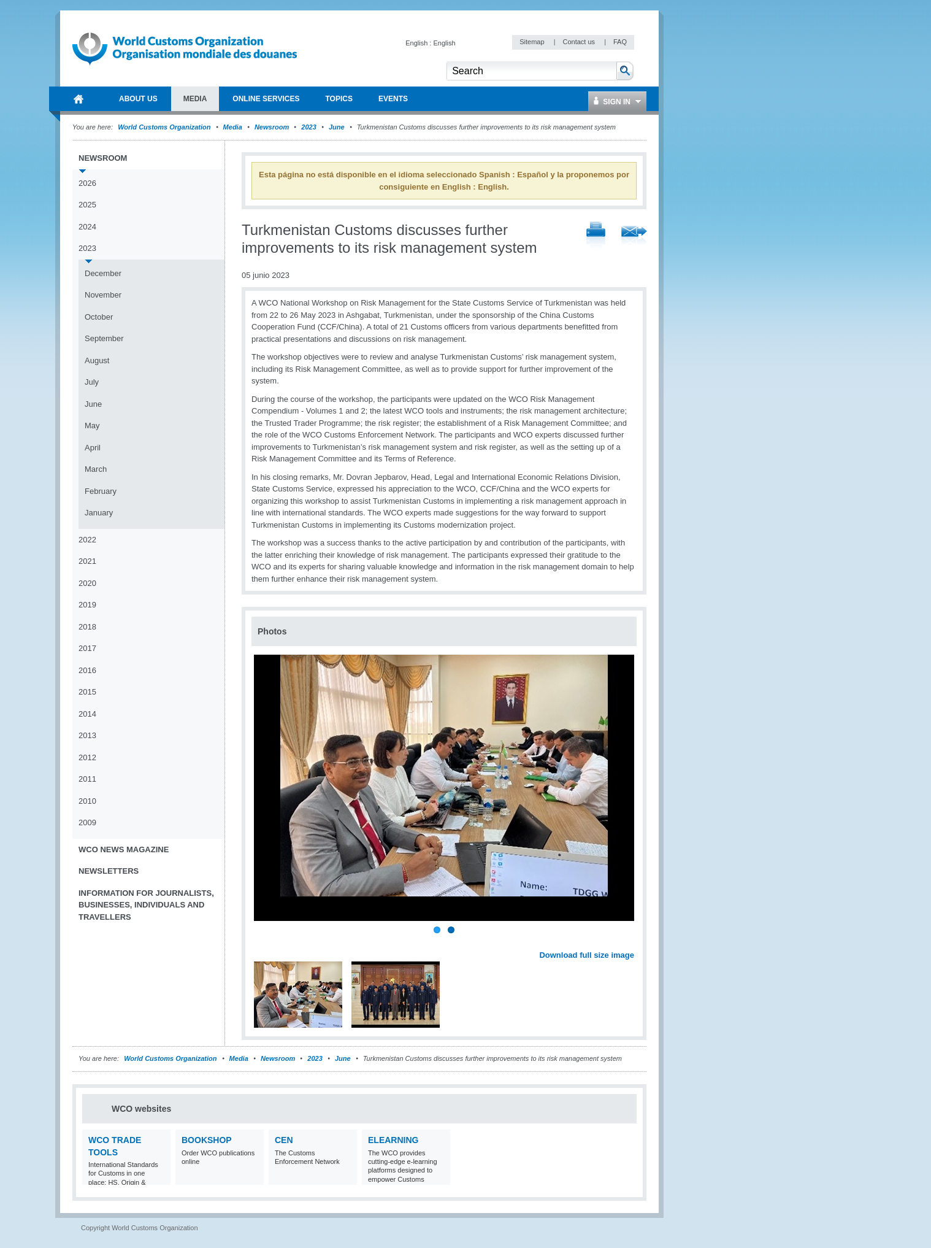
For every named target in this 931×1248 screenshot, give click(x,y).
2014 (87, 713)
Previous (264, 941)
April (93, 447)
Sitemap (532, 41)
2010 (87, 801)
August (97, 360)
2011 (87, 779)
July (92, 382)
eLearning (393, 1140)
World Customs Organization (165, 127)
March (96, 469)
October (99, 317)
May (92, 425)
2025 (87, 204)
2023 (308, 127)
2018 (87, 626)
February (101, 491)
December (103, 273)
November (103, 294)
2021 (87, 561)
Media (232, 127)
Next (632, 941)
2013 (87, 735)
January (99, 512)
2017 (87, 648)
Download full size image (586, 955)
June (337, 127)
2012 (87, 757)
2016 (87, 670)
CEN (284, 1140)
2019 (87, 604)
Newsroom (272, 127)
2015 (87, 691)
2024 (87, 226)
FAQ (620, 41)
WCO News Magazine (124, 849)
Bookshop (207, 1140)
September (104, 338)
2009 (87, 822)
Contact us (579, 41)
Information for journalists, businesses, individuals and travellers (146, 905)
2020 (87, 583)
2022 (87, 539)
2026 (87, 183)
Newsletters (109, 871)
